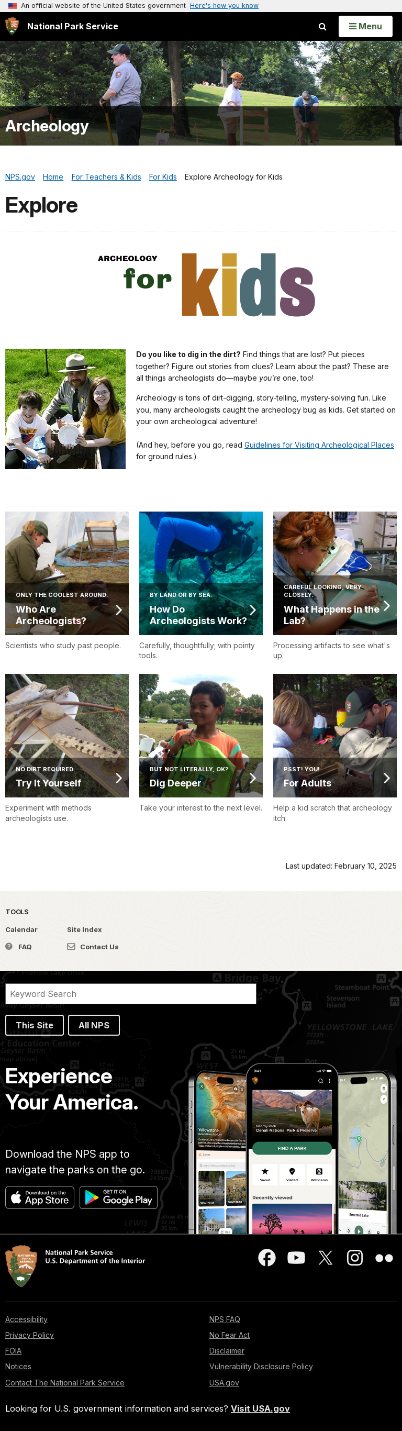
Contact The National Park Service (65, 1382)
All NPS (94, 1025)
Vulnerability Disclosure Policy (261, 1366)
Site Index (84, 929)
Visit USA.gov (260, 1408)
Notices (18, 1366)
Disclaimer (226, 1350)
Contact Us (93, 946)
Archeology (46, 126)
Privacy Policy (29, 1334)
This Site (34, 1025)
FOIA (13, 1350)
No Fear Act (229, 1334)
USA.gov (224, 1382)
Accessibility (26, 1319)
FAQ (18, 946)
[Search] (130, 993)
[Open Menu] (366, 26)
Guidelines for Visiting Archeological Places (319, 444)
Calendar (21, 929)
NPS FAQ (224, 1319)
